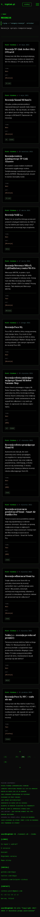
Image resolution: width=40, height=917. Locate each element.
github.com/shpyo (8, 872)
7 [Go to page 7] (29, 757)
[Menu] (37, 5)
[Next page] (20, 767)
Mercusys (8, 311)
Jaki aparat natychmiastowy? (11, 800)
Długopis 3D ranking (8, 806)
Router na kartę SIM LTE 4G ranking (13, 792)
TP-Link (8, 84)
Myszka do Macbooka (27, 817)
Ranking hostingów (7, 815)
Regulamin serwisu (9, 857)
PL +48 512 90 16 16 (9, 895)
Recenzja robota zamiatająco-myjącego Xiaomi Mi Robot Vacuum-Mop (19, 380)
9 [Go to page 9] (5, 762)
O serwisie (5, 849)
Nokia (7, 249)
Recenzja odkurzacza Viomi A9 (19, 576)
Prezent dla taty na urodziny (27, 789)
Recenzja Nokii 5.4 (13, 215)
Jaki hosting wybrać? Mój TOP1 (22, 812)
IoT (7, 428)
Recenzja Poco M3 (14, 327)
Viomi (7, 493)
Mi (6, 140)
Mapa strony (6, 861)
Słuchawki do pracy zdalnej (10, 797)
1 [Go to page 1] (5, 757)
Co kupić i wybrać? (9, 845)
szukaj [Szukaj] (27, 5)
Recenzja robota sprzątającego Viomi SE (20, 446)
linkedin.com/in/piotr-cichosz (14, 880)
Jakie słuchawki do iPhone (10, 820)
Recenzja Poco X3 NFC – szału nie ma (19, 698)
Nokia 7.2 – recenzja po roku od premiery (20, 637)
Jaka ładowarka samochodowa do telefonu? (15, 795)
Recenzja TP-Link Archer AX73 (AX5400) (20, 51)
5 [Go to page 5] (16, 757)
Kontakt (4, 853)
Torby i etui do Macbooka (29, 820)
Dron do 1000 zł (6, 809)
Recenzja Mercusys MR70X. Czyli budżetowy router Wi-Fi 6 (20, 267)
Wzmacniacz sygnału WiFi (21, 809)
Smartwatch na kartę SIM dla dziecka (14, 803)
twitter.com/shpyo (9, 876)
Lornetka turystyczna (8, 789)
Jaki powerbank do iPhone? (10, 823)
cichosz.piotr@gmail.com (11, 891)
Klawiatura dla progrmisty (25, 806)
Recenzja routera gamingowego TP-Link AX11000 (16, 159)
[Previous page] (20, 752)
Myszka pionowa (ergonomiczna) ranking (14, 786)
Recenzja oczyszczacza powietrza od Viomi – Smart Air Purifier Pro (20, 512)
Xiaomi (11, 140)
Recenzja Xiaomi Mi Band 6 (18, 100)
